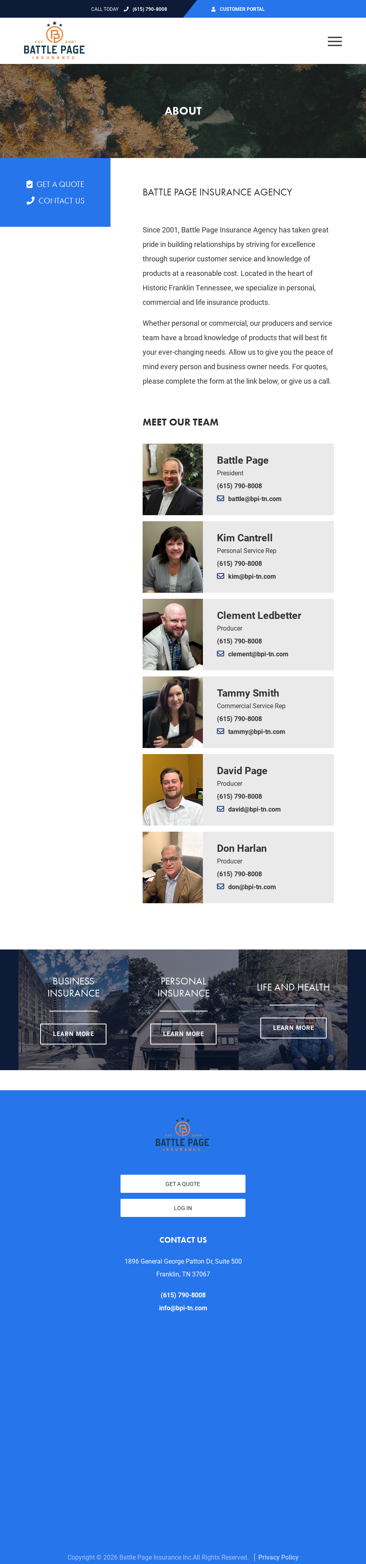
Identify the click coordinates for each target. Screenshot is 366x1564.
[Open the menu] (335, 41)
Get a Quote (60, 184)
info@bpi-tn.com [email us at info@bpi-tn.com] (183, 1307)
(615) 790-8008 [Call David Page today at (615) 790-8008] (239, 796)
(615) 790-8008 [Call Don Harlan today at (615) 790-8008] (239, 873)
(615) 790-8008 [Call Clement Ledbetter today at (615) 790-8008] (239, 641)
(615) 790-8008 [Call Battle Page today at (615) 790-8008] (239, 485)
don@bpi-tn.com (246, 886)
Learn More (73, 1034)
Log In (183, 1208)
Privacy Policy (278, 1556)
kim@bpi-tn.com (246, 576)
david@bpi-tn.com (249, 809)
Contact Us (61, 200)
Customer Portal (242, 9)
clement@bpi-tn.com (252, 653)
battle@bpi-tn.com (249, 498)
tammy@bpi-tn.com (251, 731)
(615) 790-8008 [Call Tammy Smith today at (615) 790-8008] (239, 718)
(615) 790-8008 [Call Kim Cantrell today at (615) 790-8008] (239, 563)
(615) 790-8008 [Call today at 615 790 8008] (150, 9)
